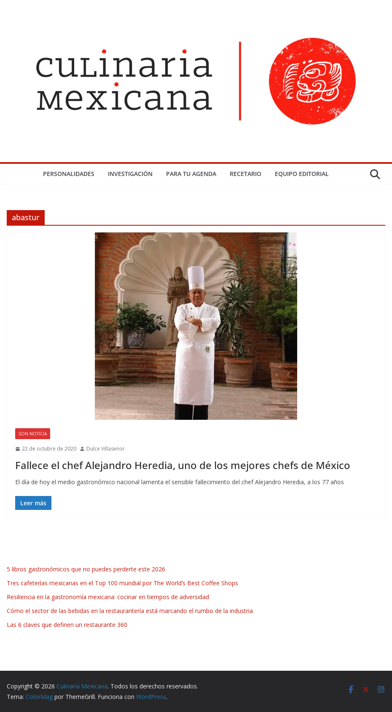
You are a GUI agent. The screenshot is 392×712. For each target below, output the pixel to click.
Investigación (130, 174)
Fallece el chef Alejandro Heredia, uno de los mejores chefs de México (182, 465)
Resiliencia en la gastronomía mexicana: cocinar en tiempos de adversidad (108, 597)
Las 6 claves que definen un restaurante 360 (67, 625)
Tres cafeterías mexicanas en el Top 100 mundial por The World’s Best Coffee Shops (122, 583)
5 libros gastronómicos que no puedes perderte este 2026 (86, 569)
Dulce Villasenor (105, 448)
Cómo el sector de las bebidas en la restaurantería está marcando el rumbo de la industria (130, 611)
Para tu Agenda (191, 174)
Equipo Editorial (302, 174)
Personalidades (68, 174)
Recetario (245, 174)
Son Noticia (33, 434)
